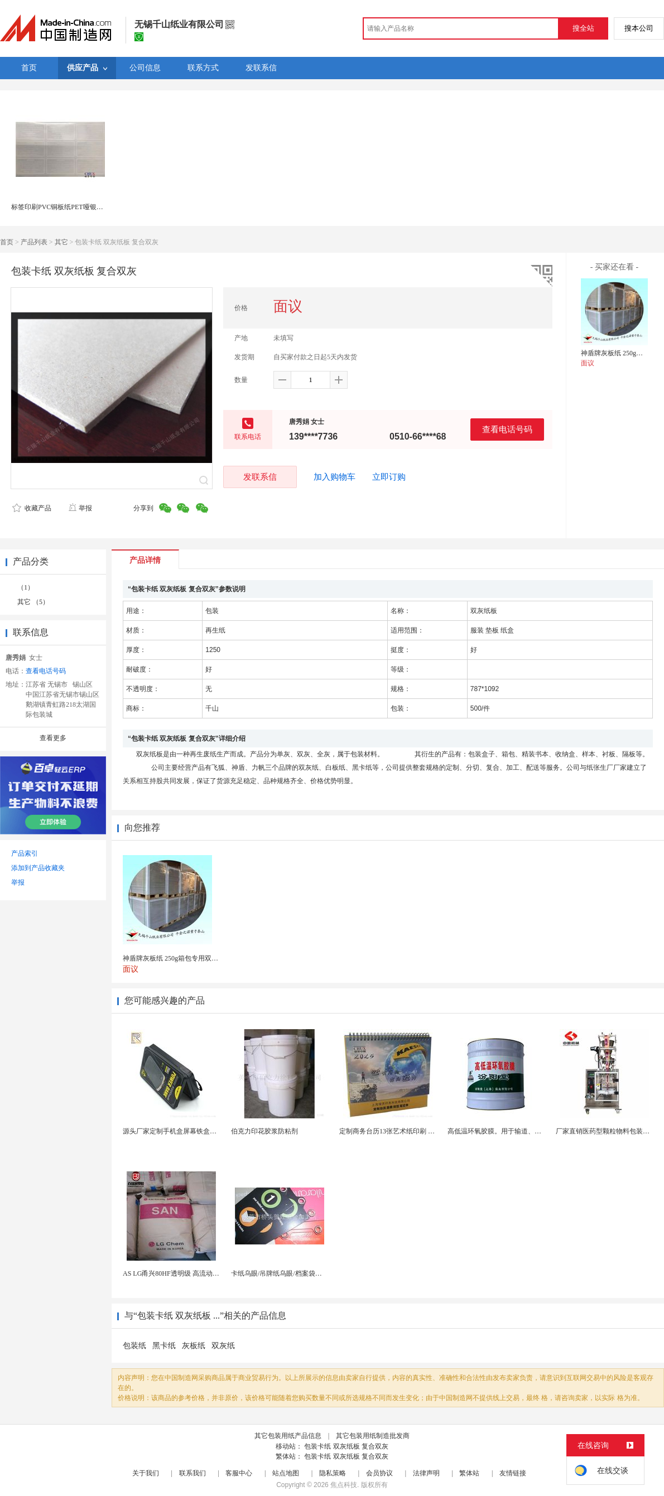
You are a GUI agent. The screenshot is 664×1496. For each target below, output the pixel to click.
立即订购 (389, 476)
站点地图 (285, 1473)
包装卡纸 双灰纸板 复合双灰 (346, 1446)
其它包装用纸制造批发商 (373, 1436)
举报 (80, 508)
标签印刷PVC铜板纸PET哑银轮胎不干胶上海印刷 (84, 207)
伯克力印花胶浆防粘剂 (264, 1131)
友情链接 (512, 1473)
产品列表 (34, 242)
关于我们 (145, 1473)
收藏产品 (31, 508)
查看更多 (53, 738)
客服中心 (238, 1473)
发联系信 (260, 476)
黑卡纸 (164, 1345)
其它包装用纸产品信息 (287, 1436)
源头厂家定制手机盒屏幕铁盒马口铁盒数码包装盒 (196, 1131)
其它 (61, 242)
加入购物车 (334, 476)
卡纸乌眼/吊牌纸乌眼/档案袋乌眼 (280, 1273)
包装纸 (134, 1345)
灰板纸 (193, 1345)
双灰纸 (223, 1345)
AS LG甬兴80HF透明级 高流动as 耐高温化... (187, 1273)
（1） (25, 587)
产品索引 (24, 853)
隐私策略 (332, 1473)
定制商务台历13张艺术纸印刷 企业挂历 (397, 1131)
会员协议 (379, 1473)
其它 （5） (33, 602)
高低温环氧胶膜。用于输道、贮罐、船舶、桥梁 (518, 1131)
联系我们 (192, 1473)
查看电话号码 (507, 429)
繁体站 (469, 1473)
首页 (6, 242)
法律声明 (426, 1473)
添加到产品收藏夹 (38, 868)
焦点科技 (343, 1485)
